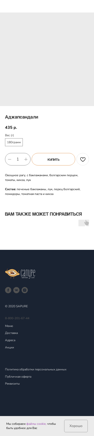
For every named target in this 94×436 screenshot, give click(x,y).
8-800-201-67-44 (17, 318)
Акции (9, 347)
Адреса (10, 340)
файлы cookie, (36, 424)
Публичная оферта (18, 377)
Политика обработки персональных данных (35, 369)
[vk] (16, 290)
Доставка (11, 333)
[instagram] (25, 290)
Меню (9, 326)
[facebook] (8, 290)
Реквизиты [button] (12, 384)
